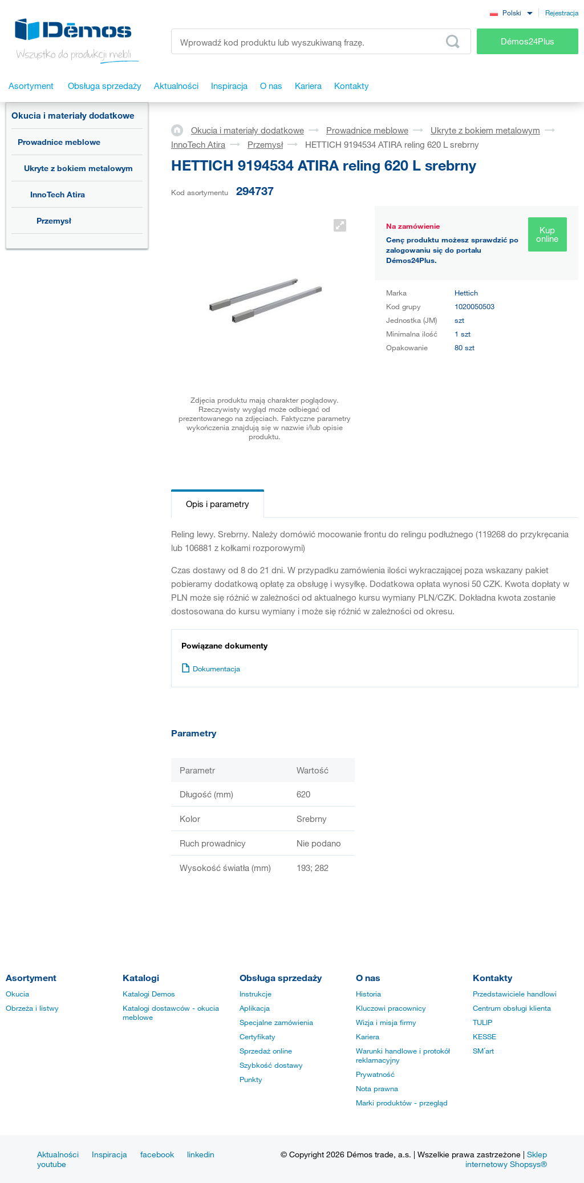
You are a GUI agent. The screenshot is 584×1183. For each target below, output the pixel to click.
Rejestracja (561, 12)
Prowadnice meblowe (59, 142)
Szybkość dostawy (271, 1064)
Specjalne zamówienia (276, 1022)
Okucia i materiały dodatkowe (73, 115)
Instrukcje (255, 993)
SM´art (483, 1050)
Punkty (251, 1079)
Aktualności (58, 1154)
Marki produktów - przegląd (402, 1102)
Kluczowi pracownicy (391, 1007)
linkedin (200, 1154)
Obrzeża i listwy (32, 1007)
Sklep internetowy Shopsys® (506, 1159)
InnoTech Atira (57, 194)
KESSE (484, 1036)
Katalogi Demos (149, 993)
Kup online (547, 234)
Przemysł (53, 220)
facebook (157, 1154)
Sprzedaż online (266, 1050)
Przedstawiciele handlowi (515, 993)
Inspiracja (109, 1154)
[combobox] (511, 12)
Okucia (17, 993)
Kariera (367, 1036)
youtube (51, 1164)
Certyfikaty (257, 1036)
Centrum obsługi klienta (512, 1007)
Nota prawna (377, 1088)
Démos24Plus (527, 41)
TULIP (482, 1022)
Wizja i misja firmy (386, 1022)
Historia (368, 993)
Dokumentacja (210, 668)
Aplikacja (255, 1007)
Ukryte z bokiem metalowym (78, 168)
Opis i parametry (217, 504)
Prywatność (375, 1074)
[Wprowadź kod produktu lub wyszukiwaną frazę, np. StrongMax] (321, 41)
